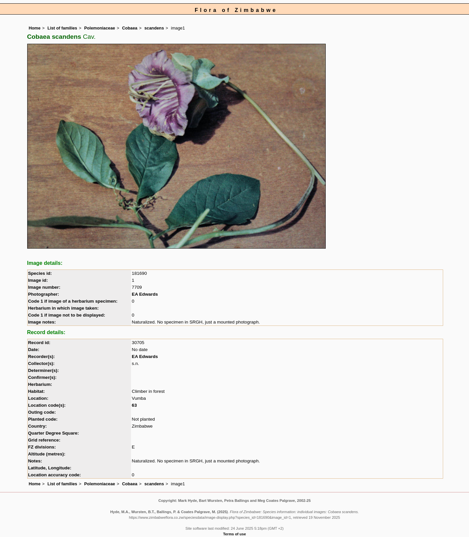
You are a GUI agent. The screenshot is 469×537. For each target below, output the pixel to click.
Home (35, 28)
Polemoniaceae (99, 28)
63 (134, 405)
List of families (62, 28)
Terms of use (234, 534)
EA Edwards (145, 294)
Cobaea (129, 28)
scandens (154, 28)
